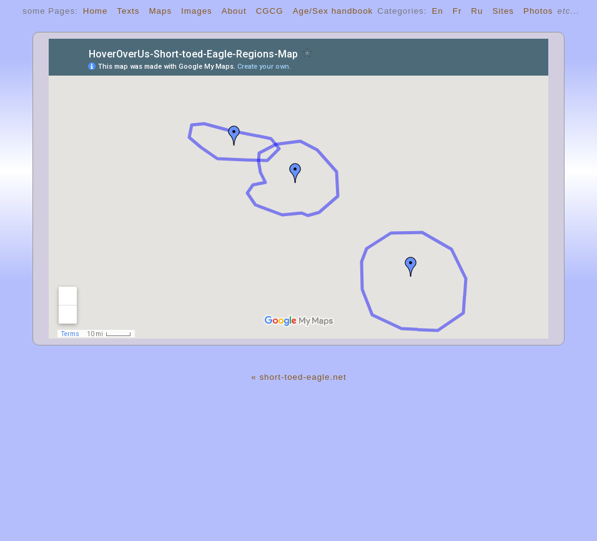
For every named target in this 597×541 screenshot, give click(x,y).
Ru (477, 11)
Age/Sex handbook (333, 11)
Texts (128, 11)
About (234, 11)
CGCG (270, 11)
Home (95, 11)
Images (196, 11)
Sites (503, 11)
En (437, 11)
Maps (160, 11)
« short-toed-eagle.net (298, 377)
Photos (538, 11)
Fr (457, 11)
